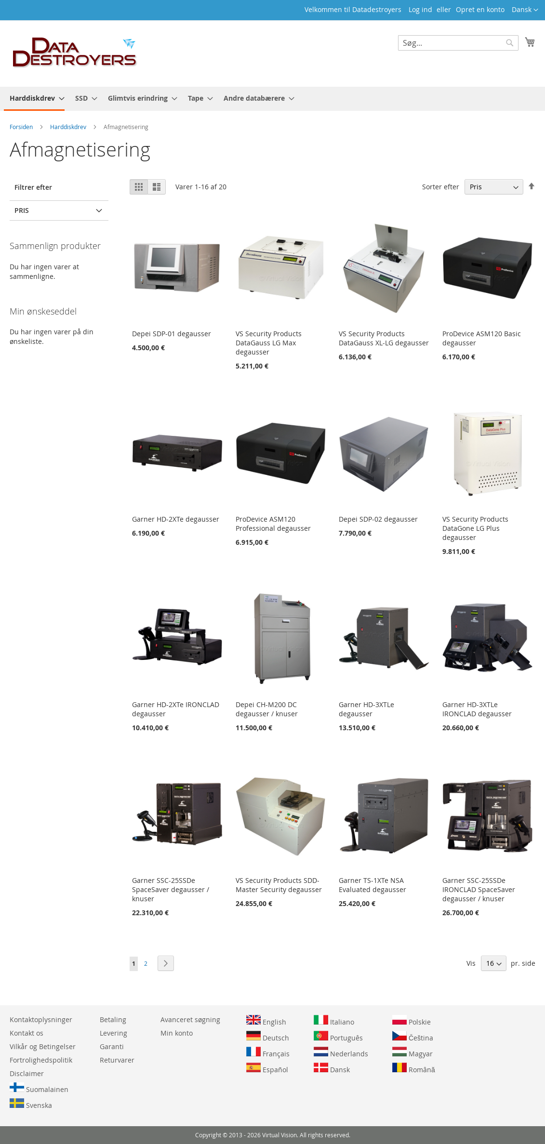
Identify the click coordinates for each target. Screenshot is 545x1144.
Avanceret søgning (190, 1019)
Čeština (412, 1036)
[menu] (272, 99)
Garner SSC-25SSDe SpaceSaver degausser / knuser (170, 889)
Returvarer (117, 1060)
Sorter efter (440, 186)
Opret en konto (480, 9)
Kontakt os (26, 1033)
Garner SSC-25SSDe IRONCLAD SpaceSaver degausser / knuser (478, 889)
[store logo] (75, 53)
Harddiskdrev (69, 127)
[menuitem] (34, 99)
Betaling (113, 1019)
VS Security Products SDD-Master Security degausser (279, 885)
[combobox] (458, 43)
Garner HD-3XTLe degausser (366, 709)
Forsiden (22, 127)
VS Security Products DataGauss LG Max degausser (269, 342)
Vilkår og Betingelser (43, 1046)
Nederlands (341, 1052)
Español (267, 1068)
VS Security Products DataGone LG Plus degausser (475, 528)
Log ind (420, 9)
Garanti (112, 1046)
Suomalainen (39, 1088)
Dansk (332, 1068)
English (266, 1020)
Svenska (31, 1104)
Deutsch (267, 1036)
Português (338, 1036)
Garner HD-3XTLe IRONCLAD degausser (477, 709)
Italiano (334, 1020)
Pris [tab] (21, 210)
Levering (113, 1033)
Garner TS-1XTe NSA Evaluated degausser (372, 885)
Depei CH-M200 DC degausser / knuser (267, 709)
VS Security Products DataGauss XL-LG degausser (384, 338)
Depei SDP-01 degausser (171, 333)
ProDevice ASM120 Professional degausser (273, 523)
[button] (525, 10)
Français (268, 1052)
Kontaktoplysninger (41, 1019)
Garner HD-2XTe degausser (175, 519)
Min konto (176, 1033)
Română (413, 1068)
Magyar (412, 1052)
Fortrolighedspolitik (41, 1060)
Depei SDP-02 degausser (378, 519)
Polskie (411, 1020)
